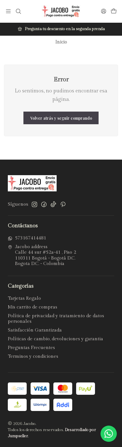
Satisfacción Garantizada (35, 330)
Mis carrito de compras (32, 307)
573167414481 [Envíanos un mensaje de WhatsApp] (27, 238)
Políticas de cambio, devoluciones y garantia (55, 339)
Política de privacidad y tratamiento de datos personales (56, 318)
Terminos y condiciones (33, 356)
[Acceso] (103, 11)
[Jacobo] (61, 11)
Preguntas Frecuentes (31, 347)
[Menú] (8, 11)
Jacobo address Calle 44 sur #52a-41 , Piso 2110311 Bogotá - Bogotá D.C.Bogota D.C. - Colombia (42, 255)
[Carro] (113, 11)
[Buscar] (18, 11)
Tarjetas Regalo (24, 298)
